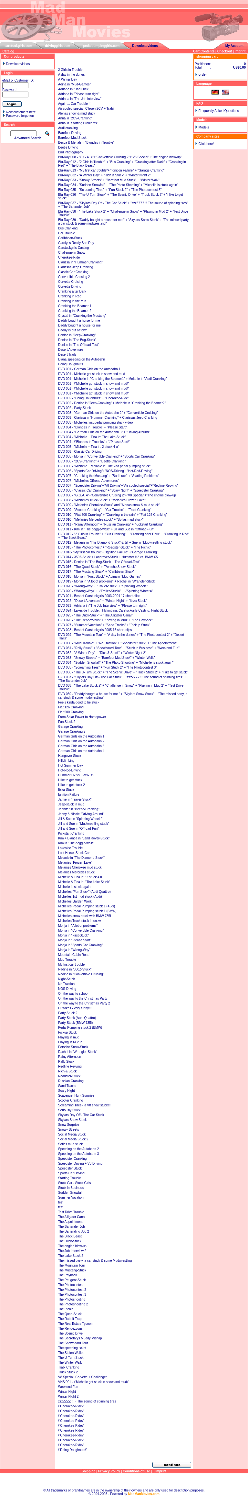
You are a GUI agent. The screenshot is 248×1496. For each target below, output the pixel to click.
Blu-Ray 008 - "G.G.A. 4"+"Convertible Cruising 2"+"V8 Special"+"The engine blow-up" (120, 157)
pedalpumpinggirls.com (101, 46)
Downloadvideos (145, 46)
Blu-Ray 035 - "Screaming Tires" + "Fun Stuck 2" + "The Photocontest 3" (109, 190)
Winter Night (67, 1391)
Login (8, 73)
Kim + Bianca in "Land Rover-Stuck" (84, 838)
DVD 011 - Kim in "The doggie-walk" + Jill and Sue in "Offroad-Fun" (106, 529)
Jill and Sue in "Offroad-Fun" (78, 828)
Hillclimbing (66, 760)
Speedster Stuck (70, 1168)
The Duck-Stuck (69, 1241)
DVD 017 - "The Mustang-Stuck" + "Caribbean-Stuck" (96, 571)
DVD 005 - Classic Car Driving (79, 451)
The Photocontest (70, 1285)
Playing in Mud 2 (70, 1042)
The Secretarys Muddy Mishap (80, 1338)
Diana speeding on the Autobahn (81, 359)
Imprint (240, 51)
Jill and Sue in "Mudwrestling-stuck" (83, 824)
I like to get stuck (70, 780)
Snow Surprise (68, 1124)
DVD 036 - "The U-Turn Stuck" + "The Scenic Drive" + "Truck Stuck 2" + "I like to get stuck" (123, 672)
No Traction (66, 984)
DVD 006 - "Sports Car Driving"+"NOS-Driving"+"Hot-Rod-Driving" (105, 471)
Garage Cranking (70, 726)
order (203, 74)
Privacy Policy (109, 1471)
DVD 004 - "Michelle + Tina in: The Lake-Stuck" (92, 437)
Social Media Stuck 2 (73, 1139)
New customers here (21, 112)
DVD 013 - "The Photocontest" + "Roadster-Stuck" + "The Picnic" (104, 547)
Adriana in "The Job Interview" (79, 99)
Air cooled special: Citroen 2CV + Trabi (86, 108)
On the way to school (73, 993)
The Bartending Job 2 (73, 1231)
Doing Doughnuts (70, 364)
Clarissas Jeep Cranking (75, 267)
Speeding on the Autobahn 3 (78, 1154)
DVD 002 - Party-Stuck (74, 408)
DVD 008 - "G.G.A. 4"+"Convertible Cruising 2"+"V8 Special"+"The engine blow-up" (117, 495)
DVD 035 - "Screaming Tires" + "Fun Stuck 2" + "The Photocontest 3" (107, 667)
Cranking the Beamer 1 (74, 306)
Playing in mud (68, 1037)
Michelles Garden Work (75, 901)
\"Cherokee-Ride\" (71, 1406)
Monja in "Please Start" (74, 940)
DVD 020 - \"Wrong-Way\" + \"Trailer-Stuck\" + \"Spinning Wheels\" (105, 591)
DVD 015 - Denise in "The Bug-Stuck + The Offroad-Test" (99, 562)
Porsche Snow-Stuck (73, 1047)
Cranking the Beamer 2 (74, 311)
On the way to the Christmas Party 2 (84, 1003)
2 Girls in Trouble (70, 70)
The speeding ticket (72, 1348)
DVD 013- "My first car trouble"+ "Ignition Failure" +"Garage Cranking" (108, 552)
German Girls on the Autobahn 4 (81, 751)
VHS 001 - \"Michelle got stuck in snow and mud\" (93, 1382)
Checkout (224, 51)
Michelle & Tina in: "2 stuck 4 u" (80, 877)
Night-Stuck (66, 979)
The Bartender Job (71, 1226)
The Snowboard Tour (73, 1343)
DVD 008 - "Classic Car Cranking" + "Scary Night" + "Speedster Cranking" (111, 490)
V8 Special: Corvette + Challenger (82, 1377)
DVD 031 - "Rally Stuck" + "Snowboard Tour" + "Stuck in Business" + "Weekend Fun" (119, 648)
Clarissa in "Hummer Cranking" (80, 262)
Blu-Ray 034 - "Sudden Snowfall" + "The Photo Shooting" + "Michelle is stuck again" (118, 185)
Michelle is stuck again (74, 887)
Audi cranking (68, 128)
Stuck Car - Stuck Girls (74, 1183)
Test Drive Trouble (71, 1212)
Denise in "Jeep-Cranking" (77, 335)
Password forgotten (20, 115)
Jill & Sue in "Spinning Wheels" (80, 819)
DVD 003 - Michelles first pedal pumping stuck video (95, 422)
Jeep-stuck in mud (71, 804)
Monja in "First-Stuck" (73, 935)
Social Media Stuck (72, 1134)
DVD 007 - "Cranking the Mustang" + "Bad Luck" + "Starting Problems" (108, 476)
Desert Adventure (70, 349)
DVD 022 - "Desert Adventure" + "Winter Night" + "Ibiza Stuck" (102, 601)
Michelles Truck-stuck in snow (79, 921)
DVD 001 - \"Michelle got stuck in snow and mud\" (93, 383)
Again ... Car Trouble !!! (74, 103)
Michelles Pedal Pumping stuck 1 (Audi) (86, 906)
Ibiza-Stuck (66, 790)
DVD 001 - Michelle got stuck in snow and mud (91, 374)
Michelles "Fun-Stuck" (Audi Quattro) (84, 891)
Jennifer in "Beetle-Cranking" (78, 809)
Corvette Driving (69, 286)
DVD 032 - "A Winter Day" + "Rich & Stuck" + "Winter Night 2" (102, 653)
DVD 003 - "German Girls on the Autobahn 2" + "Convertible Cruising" (108, 413)
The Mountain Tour (71, 1265)
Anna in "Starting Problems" (78, 123)
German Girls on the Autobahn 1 (81, 736)
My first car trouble (71, 964)
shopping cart (207, 56)
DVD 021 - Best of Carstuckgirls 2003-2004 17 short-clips (99, 596)
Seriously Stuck (69, 1110)
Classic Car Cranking (73, 272)
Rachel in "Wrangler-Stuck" (77, 1052)
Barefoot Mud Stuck (72, 137)
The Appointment (70, 1222)
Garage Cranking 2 (72, 731)
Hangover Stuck (69, 756)
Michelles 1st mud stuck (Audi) (80, 896)
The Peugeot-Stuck (72, 1280)
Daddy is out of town (73, 330)
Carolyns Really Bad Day (76, 243)
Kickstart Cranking (71, 833)
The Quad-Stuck (70, 1314)
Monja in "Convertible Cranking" (81, 930)
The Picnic (65, 1309)
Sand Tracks (67, 1086)
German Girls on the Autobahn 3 (81, 746)
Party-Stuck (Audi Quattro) (77, 1018)
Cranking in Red (69, 296)
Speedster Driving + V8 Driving (80, 1163)
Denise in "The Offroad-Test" (78, 345)
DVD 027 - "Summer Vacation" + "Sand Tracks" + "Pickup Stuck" (104, 625)
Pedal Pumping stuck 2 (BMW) (80, 1027)
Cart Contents (203, 51)
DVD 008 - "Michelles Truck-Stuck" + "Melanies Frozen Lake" (102, 500)
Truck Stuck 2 (68, 1372)
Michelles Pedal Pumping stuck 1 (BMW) (87, 911)
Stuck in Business (71, 1188)
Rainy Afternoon (69, 1056)
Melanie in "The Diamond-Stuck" (81, 857)
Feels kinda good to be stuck (78, 702)
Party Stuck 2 (67, 1013)
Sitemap (124, 1481)
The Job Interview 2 (72, 1251)
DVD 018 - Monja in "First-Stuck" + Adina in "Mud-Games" (99, 576)
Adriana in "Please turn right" (78, 94)
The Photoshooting (71, 1299)
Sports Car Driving (71, 1173)
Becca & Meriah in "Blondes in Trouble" (86, 142)
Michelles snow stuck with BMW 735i (84, 916)
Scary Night (66, 1090)
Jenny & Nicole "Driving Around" (81, 814)
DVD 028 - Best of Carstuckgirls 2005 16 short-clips (95, 630)
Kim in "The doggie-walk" (76, 843)
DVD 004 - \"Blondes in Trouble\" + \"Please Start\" (94, 442)
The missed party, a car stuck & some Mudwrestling (95, 1260)
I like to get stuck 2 (71, 785)
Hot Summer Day (70, 765)
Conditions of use (136, 1471)
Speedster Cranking (72, 1158)
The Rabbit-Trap (69, 1319)
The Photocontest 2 (72, 1289)
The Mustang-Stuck (72, 1270)
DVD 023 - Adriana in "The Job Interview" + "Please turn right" (102, 605)
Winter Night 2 (68, 1396)
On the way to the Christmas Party (82, 998)
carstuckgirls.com (18, 46)
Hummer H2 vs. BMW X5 (76, 775)
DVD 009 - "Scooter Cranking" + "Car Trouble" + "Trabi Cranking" (104, 510)
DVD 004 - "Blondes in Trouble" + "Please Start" (92, 427)
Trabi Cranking (68, 1367)
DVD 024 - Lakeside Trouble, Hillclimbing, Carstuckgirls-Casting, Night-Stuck (113, 610)
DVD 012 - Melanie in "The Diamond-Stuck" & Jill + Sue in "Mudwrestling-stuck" (115, 542)
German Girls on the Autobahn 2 (81, 741)
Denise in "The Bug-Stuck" (77, 340)
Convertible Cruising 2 (74, 277)
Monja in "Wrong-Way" (74, 950)
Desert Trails (67, 354)
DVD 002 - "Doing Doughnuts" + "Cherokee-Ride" (93, 398)
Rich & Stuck (67, 1071)
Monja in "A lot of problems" (78, 925)
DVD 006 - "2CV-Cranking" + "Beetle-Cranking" (92, 461)
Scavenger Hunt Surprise (76, 1095)
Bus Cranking (68, 228)
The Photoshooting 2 (73, 1304)
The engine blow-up (72, 1246)
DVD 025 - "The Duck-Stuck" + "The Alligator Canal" (95, 615)
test (60, 1202)
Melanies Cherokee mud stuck (80, 867)
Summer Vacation (71, 1197)
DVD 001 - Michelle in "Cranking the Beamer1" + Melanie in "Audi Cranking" (112, 379)
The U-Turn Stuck (71, 1357)
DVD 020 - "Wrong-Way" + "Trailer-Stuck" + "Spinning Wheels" (103, 586)
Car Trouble (66, 233)
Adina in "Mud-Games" (74, 84)
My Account (234, 46)
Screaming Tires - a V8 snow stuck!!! (84, 1105)
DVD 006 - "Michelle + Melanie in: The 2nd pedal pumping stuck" (104, 466)
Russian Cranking (71, 1081)
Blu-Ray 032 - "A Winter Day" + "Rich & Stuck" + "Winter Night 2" (104, 175)
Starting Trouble (69, 1178)
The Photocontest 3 (72, 1294)
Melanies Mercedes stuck (76, 872)
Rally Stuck (66, 1061)
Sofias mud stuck (70, 1144)
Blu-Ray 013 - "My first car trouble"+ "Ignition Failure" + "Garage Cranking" (111, 170)
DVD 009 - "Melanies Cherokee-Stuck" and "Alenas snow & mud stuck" (109, 505)
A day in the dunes (71, 74)
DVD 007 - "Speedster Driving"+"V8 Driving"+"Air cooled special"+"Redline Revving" (118, 485)
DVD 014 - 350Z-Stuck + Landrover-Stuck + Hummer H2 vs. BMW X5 (108, 557)
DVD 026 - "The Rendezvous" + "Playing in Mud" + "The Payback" (105, 620)
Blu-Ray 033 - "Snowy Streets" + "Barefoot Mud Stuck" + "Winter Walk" (109, 180)
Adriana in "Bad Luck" (73, 89)
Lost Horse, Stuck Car (74, 853)
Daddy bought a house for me (79, 325)
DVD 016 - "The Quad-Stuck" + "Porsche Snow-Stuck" (97, 567)
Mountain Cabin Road (73, 955)
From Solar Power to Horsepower (82, 717)
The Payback (67, 1275)
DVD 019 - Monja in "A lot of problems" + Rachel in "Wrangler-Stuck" (107, 581)
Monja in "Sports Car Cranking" (80, 945)
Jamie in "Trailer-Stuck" (74, 799)
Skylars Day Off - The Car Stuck (81, 1115)
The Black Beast (70, 1236)
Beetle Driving (68, 147)
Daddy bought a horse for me (79, 320)
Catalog (9, 51)
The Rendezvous (70, 1328)
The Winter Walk (70, 1362)
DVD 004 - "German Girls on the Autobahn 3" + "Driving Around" (104, 432)
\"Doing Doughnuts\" (72, 1450)
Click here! (206, 144)
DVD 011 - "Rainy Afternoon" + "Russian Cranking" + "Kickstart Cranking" (110, 524)
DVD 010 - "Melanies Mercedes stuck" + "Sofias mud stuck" (100, 519)
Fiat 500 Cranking (71, 712)
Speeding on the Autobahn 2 (78, 1149)
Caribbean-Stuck (70, 238)
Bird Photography (70, 152)
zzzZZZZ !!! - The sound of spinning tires (87, 1401)
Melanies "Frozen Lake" (75, 862)
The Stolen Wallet (71, 1353)
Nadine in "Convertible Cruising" (81, 974)
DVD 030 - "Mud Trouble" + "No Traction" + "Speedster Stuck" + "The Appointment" (117, 643)
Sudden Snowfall (70, 1192)
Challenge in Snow (71, 252)
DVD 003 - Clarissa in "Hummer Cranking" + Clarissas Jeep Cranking (107, 417)
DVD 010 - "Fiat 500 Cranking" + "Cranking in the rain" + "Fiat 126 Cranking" (112, 514)
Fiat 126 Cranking (71, 707)
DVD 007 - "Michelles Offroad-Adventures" (88, 480)
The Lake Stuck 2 (70, 1256)
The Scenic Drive (70, 1333)
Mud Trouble (67, 959)
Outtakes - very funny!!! (74, 1008)
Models (204, 127)
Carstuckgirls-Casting (73, 247)
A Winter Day (67, 79)
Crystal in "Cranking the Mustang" (82, 315)
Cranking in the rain (72, 301)
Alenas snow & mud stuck (76, 113)
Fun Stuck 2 (66, 722)
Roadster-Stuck (69, 1076)
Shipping (89, 1471)
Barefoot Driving (69, 133)
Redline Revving (70, 1066)
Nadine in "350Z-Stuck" (74, 969)
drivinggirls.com (57, 46)
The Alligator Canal (72, 1217)
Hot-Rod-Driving (69, 770)
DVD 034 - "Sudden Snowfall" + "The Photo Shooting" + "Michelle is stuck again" (115, 662)
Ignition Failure (68, 794)
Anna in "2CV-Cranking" (75, 118)
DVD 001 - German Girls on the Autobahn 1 (89, 369)
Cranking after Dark (72, 291)
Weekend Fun (68, 1387)
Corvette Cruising (70, 281)
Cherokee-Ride (69, 257)
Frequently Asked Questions (219, 111)
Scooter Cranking (70, 1100)
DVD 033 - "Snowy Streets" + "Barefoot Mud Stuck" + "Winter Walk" (106, 657)
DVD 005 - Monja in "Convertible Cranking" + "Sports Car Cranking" (106, 456)
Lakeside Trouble (70, 848)
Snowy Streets (68, 1129)
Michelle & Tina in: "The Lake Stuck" (84, 882)
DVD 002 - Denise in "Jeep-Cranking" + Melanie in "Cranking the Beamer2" (112, 403)
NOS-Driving (67, 989)
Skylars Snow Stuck (72, 1120)
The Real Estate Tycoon (75, 1323)
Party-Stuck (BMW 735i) (75, 1023)
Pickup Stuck (67, 1032)
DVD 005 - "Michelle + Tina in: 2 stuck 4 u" (88, 447)
